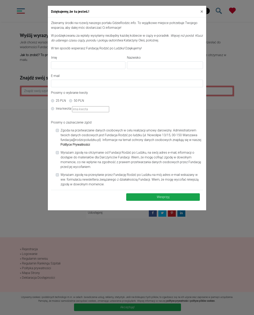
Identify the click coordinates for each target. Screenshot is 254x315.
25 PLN (61, 100)
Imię (54, 57)
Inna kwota (63, 108)
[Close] (201, 11)
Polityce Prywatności (75, 144)
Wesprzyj (163, 197)
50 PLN (79, 100)
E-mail (55, 76)
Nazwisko (134, 57)
